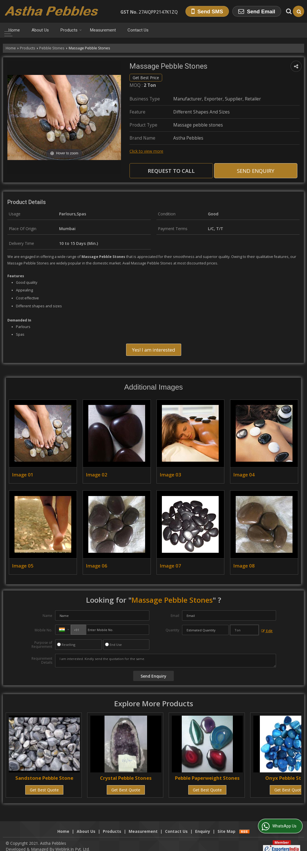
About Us (40, 30)
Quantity (172, 630)
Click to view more (146, 151)
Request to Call (171, 170)
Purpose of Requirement (42, 645)
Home (14, 30)
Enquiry (202, 825)
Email (175, 615)
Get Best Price (146, 77)
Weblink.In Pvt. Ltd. (72, 843)
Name (47, 615)
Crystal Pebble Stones (126, 778)
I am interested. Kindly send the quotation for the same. (165, 660)
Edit (267, 631)
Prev (13, 755)
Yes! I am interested (153, 349)
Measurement (103, 30)
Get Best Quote (44, 790)
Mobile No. (43, 630)
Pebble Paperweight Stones (207, 778)
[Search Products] (288, 11)
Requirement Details (42, 661)
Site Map (226, 825)
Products (71, 30)
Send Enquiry (255, 170)
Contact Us (138, 30)
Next (293, 755)
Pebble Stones (51, 48)
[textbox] (244, 630)
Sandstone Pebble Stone (44, 778)
